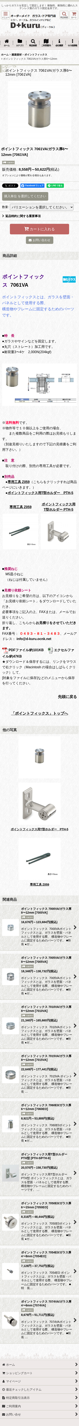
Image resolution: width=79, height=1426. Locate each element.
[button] (5, 15)
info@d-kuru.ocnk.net (33, 639)
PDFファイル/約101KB (23, 650)
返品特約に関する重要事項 (21, 216)
